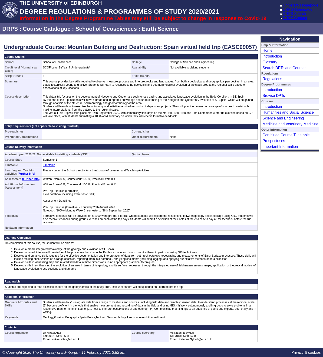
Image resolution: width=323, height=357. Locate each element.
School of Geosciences (106, 29)
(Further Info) (26, 173)
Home (268, 50)
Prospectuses (274, 141)
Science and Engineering (283, 118)
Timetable (49, 165)
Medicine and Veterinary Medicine (290, 124)
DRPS (10, 29)
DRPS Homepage (297, 9)
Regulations (272, 79)
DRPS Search (294, 14)
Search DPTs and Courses (285, 68)
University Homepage (300, 5)
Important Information (280, 147)
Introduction (272, 56)
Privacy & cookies (306, 352)
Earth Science (160, 29)
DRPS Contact (295, 18)
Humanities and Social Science (288, 112)
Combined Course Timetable (286, 135)
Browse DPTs (274, 96)
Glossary (270, 62)
